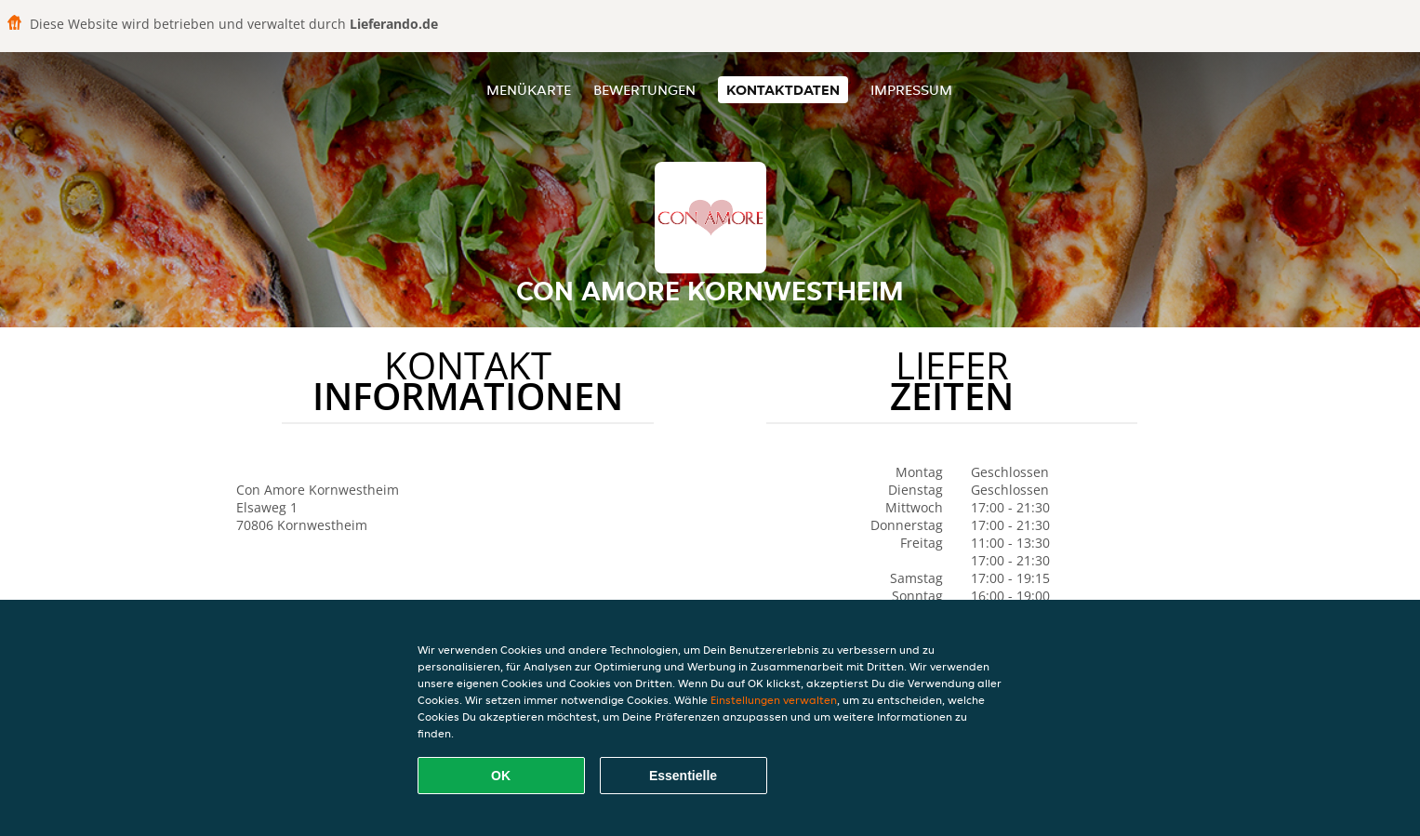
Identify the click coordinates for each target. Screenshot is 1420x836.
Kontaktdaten (783, 90)
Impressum (911, 90)
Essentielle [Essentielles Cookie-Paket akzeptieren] (683, 775)
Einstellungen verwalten (773, 700)
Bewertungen (644, 90)
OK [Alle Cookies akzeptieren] (501, 775)
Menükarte (528, 90)
